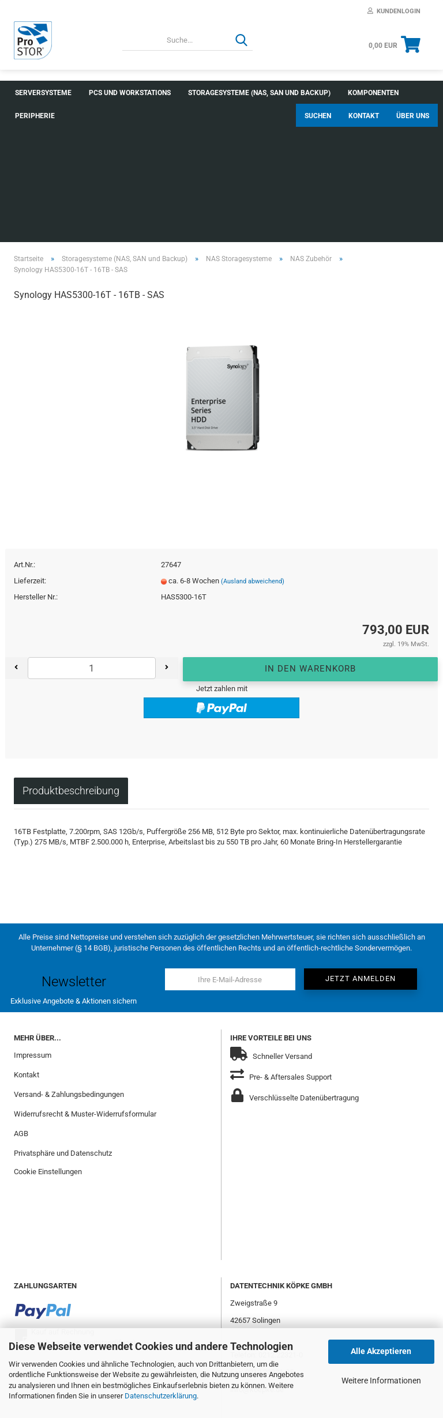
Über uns (412, 93)
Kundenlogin (394, 11)
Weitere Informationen (381, 1380)
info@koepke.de (257, 1253)
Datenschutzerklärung (161, 1395)
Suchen (318, 93)
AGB (21, 997)
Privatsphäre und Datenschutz (63, 1016)
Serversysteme (43, 93)
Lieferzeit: (30, 444)
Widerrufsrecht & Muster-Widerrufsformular (85, 977)
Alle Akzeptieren (381, 1351)
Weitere (202, 93)
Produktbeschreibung (70, 654)
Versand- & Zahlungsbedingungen (69, 957)
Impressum (32, 918)
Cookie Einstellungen (48, 1035)
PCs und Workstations (130, 93)
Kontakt (363, 93)
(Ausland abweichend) (252, 445)
